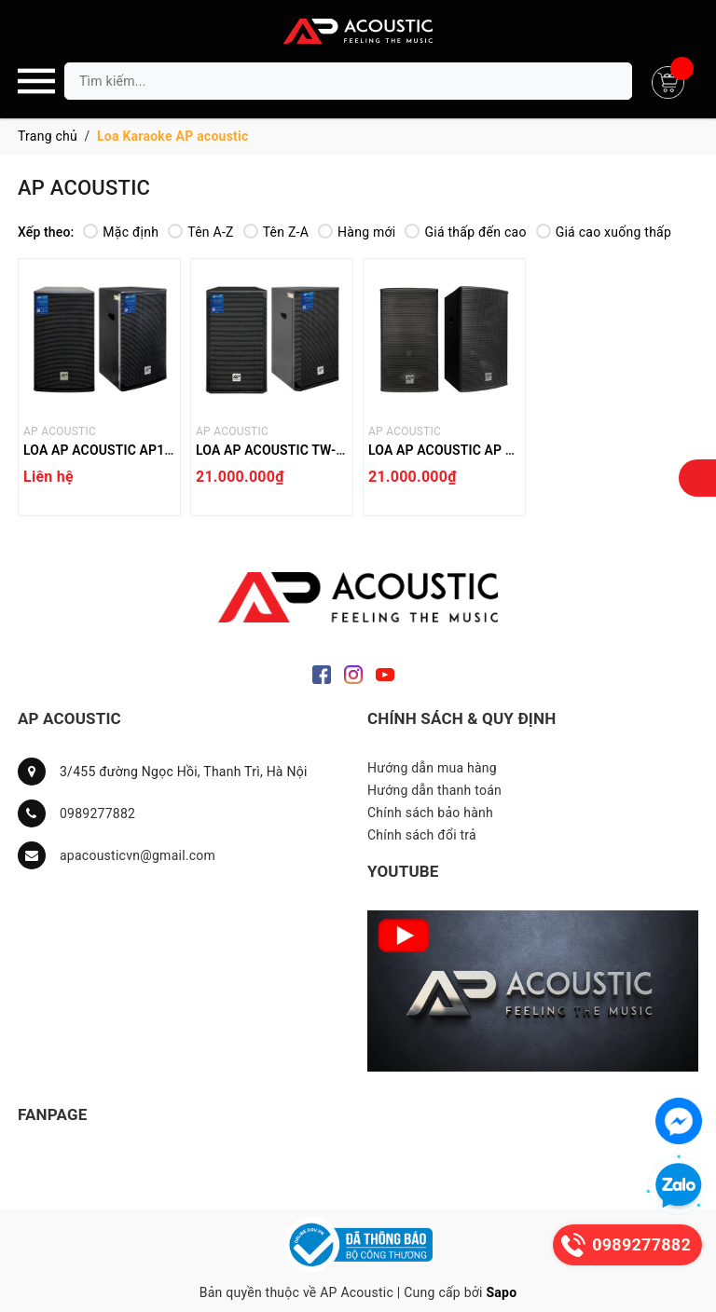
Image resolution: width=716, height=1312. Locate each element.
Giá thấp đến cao (465, 232)
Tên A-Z (200, 232)
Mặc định (120, 232)
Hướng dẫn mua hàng (432, 767)
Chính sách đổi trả (421, 834)
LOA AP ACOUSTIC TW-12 (273, 450)
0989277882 (97, 813)
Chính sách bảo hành (430, 812)
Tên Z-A (276, 232)
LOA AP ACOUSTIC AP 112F (451, 450)
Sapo (501, 1292)
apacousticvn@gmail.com (137, 855)
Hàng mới (356, 232)
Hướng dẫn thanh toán (434, 790)
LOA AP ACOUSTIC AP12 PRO (112, 450)
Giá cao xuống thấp (603, 232)
